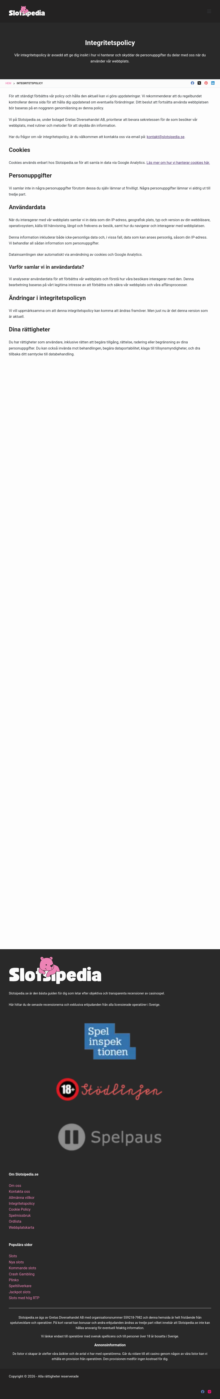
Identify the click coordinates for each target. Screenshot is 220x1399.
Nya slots (16, 1262)
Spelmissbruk (20, 1215)
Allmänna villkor (21, 1197)
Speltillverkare (20, 1286)
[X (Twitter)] (199, 83)
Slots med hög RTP (24, 1298)
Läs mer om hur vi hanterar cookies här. (178, 163)
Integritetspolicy (22, 1203)
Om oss (15, 1185)
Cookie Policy (20, 1209)
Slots (13, 1256)
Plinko (14, 1280)
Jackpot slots (20, 1292)
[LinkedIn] (213, 83)
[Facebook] (192, 83)
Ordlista (15, 1221)
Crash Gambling (21, 1274)
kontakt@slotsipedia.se (165, 137)
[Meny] (209, 11)
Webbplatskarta (21, 1227)
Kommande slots (22, 1268)
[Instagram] (209, 1391)
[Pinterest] (206, 83)
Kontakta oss (19, 1191)
